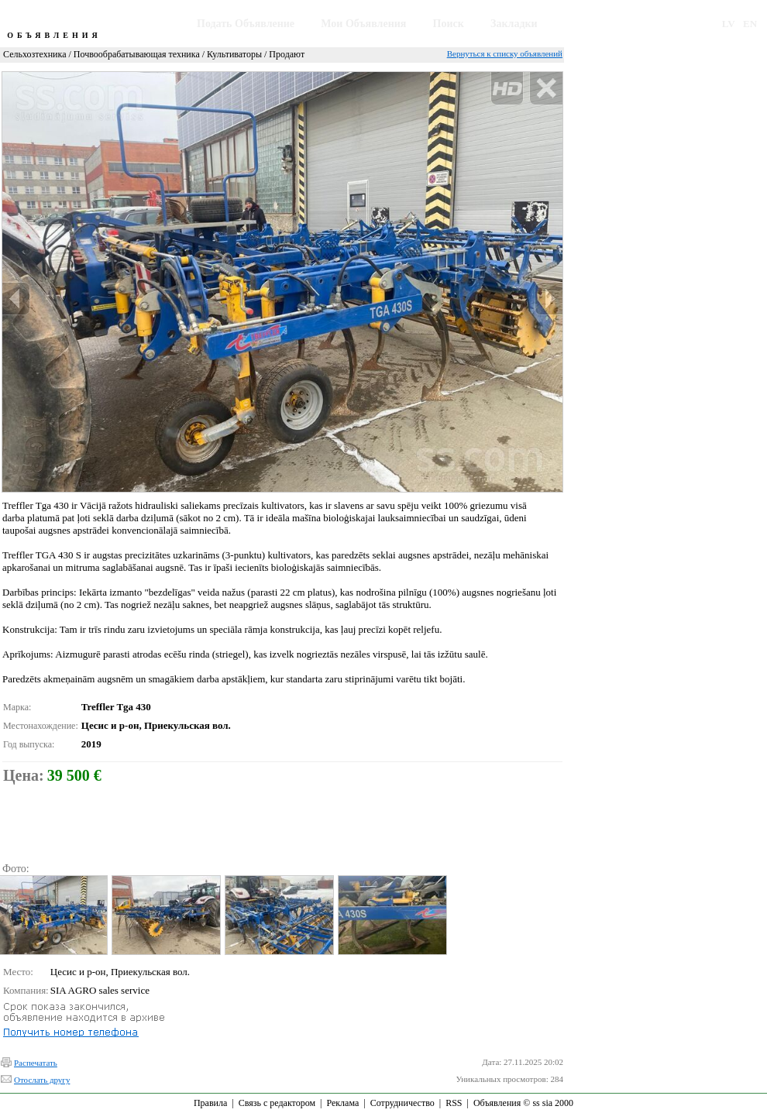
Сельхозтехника (34, 54)
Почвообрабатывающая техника (137, 54)
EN (750, 23)
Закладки (514, 23)
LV (728, 23)
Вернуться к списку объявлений (504, 53)
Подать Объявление (245, 23)
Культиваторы (234, 54)
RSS (453, 1103)
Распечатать (35, 1062)
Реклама (342, 1103)
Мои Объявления (363, 23)
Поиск (448, 23)
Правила (210, 1103)
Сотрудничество (402, 1103)
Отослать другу (42, 1079)
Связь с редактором (277, 1103)
